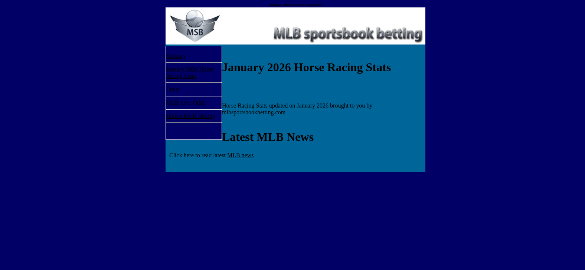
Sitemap (175, 56)
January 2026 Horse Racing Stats (189, 72)
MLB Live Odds (185, 102)
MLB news (240, 155)
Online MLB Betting (190, 116)
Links (172, 89)
